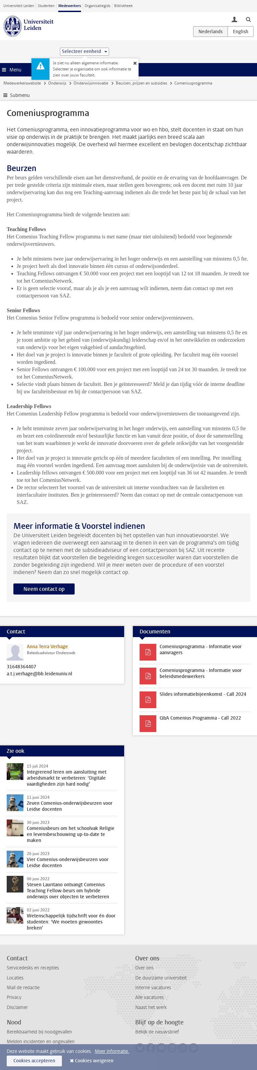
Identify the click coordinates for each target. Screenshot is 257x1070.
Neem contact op (44, 589)
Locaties (15, 978)
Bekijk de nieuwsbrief (157, 1032)
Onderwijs (57, 83)
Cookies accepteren (34, 1061)
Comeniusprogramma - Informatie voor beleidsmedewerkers (201, 673)
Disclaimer (17, 1007)
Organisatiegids (97, 5)
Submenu (20, 95)
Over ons (144, 968)
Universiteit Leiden (18, 5)
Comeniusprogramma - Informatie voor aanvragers (201, 649)
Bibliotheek (123, 5)
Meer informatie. (112, 1051)
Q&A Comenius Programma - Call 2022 (200, 718)
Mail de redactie (23, 987)
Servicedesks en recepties (33, 968)
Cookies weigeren (94, 1061)
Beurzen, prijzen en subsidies (141, 83)
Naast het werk (151, 1007)
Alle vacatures (149, 997)
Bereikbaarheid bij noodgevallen (39, 1032)
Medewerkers (69, 5)
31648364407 (21, 667)
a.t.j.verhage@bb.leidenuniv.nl (39, 674)
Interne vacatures (153, 987)
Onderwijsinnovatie (91, 83)
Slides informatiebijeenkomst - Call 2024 (203, 694)
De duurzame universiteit (161, 978)
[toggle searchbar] (248, 19)
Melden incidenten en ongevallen (41, 1041)
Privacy (14, 997)
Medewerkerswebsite (22, 83)
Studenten (46, 5)
